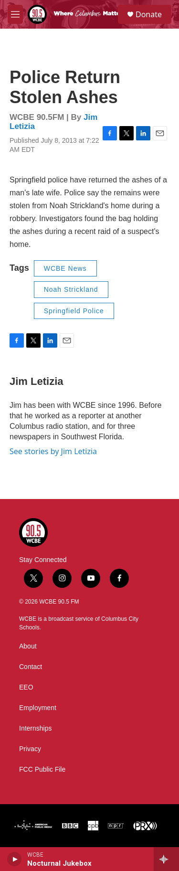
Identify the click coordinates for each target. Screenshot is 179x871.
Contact (30, 666)
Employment (37, 708)
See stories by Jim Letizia (53, 451)
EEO (26, 687)
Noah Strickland (71, 289)
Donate (149, 14)
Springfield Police (74, 311)
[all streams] (166, 859)
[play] (15, 859)
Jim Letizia (36, 381)
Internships (35, 728)
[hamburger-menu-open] (15, 14)
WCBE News (65, 268)
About (28, 646)
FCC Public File (42, 769)
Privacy (30, 749)
